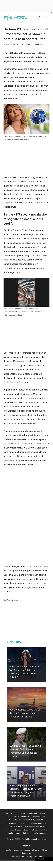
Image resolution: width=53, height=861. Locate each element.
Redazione (15, 857)
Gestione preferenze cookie (44, 859)
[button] (39, 17)
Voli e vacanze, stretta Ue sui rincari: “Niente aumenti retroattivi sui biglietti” (25, 713)
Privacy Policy (26, 857)
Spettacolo (12, 600)
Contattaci (42, 839)
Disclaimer (38, 857)
